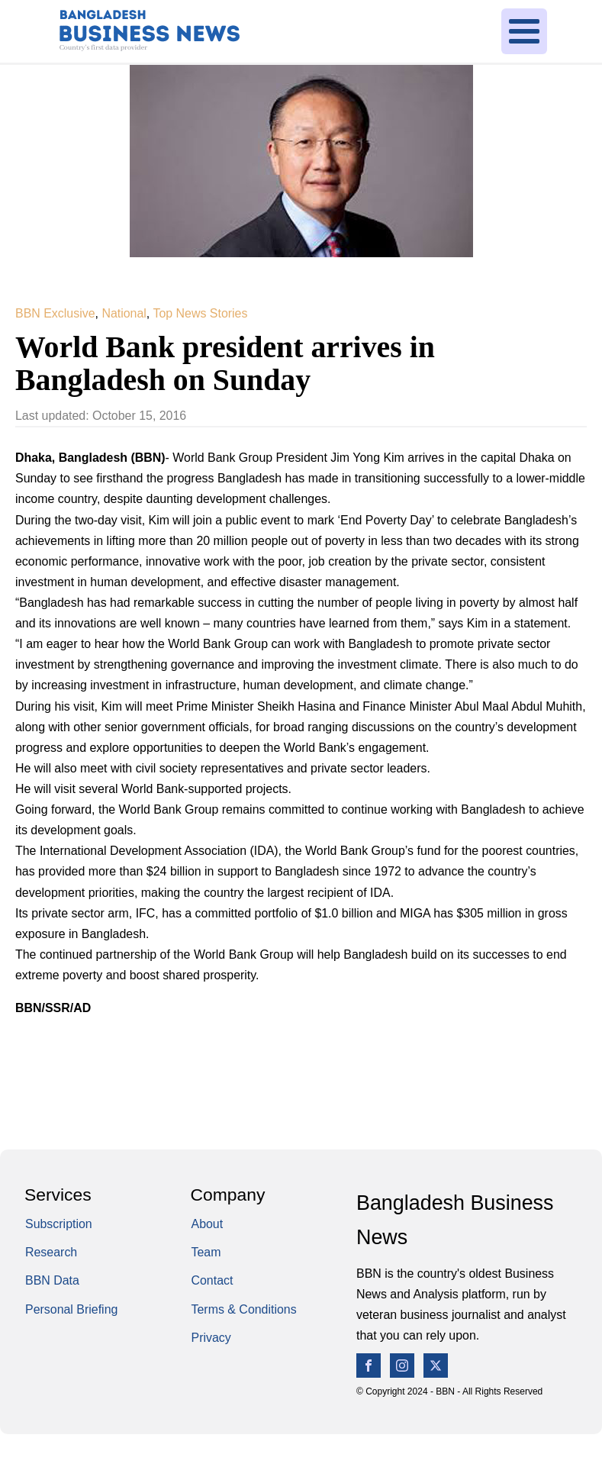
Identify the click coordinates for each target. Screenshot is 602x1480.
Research (51, 1252)
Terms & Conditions (244, 1309)
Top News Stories (200, 313)
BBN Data (52, 1280)
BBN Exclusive (55, 313)
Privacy (211, 1337)
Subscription (58, 1223)
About (208, 1223)
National (123, 313)
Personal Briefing (71, 1309)
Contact (212, 1280)
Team (206, 1252)
